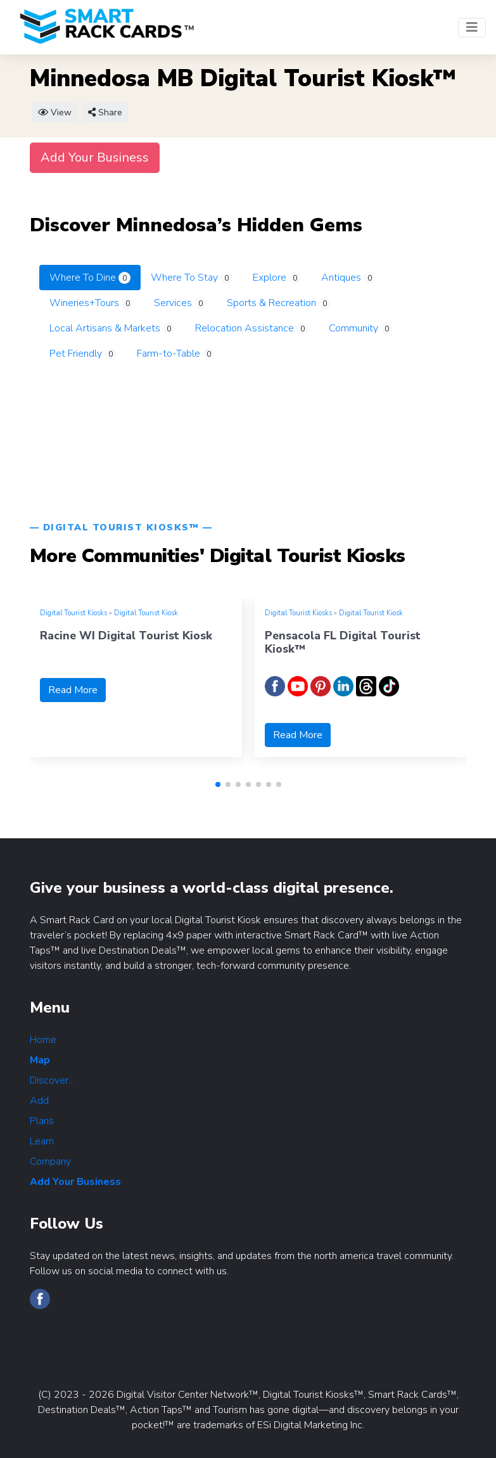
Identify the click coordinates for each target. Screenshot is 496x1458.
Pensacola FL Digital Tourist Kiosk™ (343, 642)
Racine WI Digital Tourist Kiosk (126, 635)
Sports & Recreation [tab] (279, 303)
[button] (217, 784)
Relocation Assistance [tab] (251, 328)
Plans (42, 1121)
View (55, 112)
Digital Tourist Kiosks (73, 613)
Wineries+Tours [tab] (91, 303)
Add (39, 1101)
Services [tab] (180, 303)
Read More (73, 690)
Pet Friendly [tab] (83, 354)
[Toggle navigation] (472, 27)
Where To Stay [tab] (191, 278)
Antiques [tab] (348, 278)
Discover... (52, 1080)
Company (50, 1161)
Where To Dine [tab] (89, 278)
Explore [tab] (277, 278)
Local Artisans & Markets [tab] (112, 328)
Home (43, 1040)
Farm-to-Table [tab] (176, 354)
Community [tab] (361, 328)
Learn (42, 1141)
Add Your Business (95, 157)
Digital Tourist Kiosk (146, 613)
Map (40, 1060)
